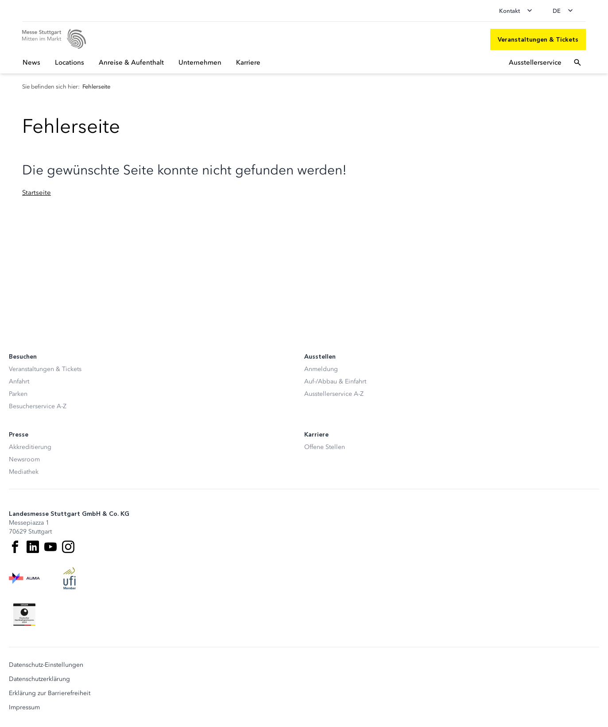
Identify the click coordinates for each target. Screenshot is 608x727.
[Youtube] (50, 547)
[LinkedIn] (33, 547)
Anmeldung (321, 369)
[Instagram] (68, 547)
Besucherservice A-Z (37, 406)
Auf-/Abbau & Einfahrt (335, 381)
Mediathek (24, 472)
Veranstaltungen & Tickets (45, 369)
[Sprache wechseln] (565, 10)
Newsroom (24, 459)
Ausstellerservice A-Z (334, 394)
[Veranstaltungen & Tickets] (538, 39)
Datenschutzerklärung (39, 679)
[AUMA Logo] (24, 578)
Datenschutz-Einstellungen (46, 665)
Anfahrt (19, 381)
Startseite (36, 193)
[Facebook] (15, 547)
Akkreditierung (30, 447)
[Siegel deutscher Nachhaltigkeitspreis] (24, 614)
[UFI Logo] (69, 578)
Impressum (24, 707)
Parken (18, 394)
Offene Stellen (324, 447)
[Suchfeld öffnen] (577, 62)
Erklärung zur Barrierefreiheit (49, 693)
